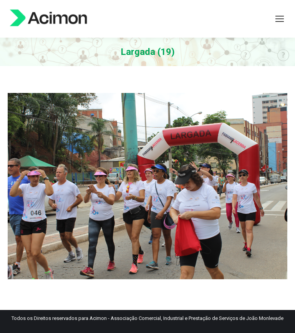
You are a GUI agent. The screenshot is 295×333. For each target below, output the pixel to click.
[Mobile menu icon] (279, 19)
